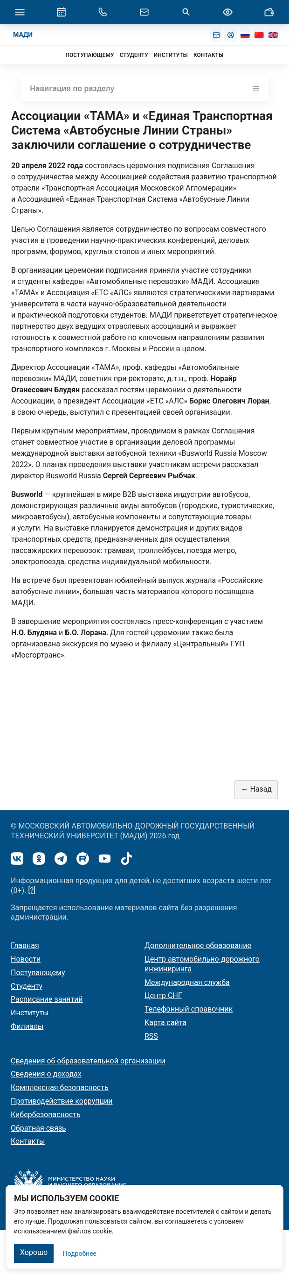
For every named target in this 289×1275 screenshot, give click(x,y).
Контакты (28, 1141)
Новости (26, 959)
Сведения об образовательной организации (88, 1060)
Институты (29, 1012)
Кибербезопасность (46, 1114)
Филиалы (27, 1026)
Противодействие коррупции (62, 1101)
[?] (31, 890)
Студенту (26, 986)
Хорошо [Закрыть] (34, 1252)
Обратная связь (38, 1128)
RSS (151, 1036)
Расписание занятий (47, 999)
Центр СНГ (163, 995)
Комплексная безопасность (60, 1087)
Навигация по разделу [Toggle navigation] (144, 88)
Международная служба (187, 982)
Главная (25, 945)
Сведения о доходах (46, 1074)
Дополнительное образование (197, 945)
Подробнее (79, 1253)
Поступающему (38, 972)
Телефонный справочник (188, 1009)
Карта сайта (165, 1022)
